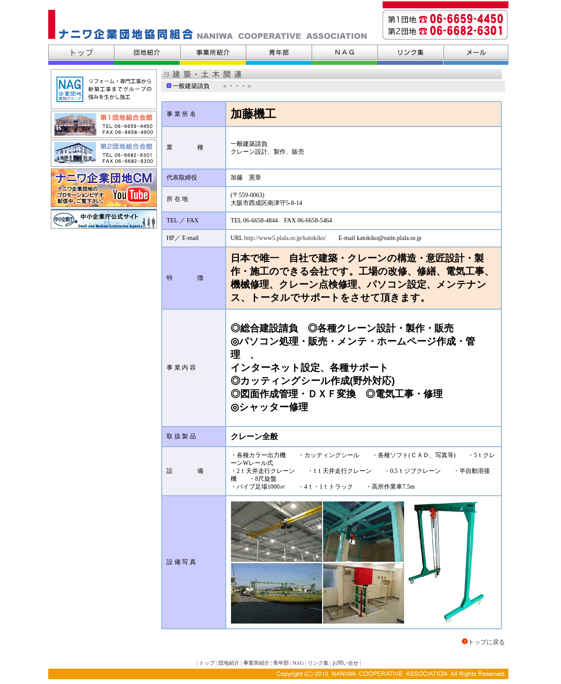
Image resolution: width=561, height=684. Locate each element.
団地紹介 (229, 663)
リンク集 (318, 663)
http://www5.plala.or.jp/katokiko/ (285, 238)
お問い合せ (345, 663)
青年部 (281, 663)
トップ (207, 663)
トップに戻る (486, 642)
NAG (298, 663)
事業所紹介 (256, 663)
